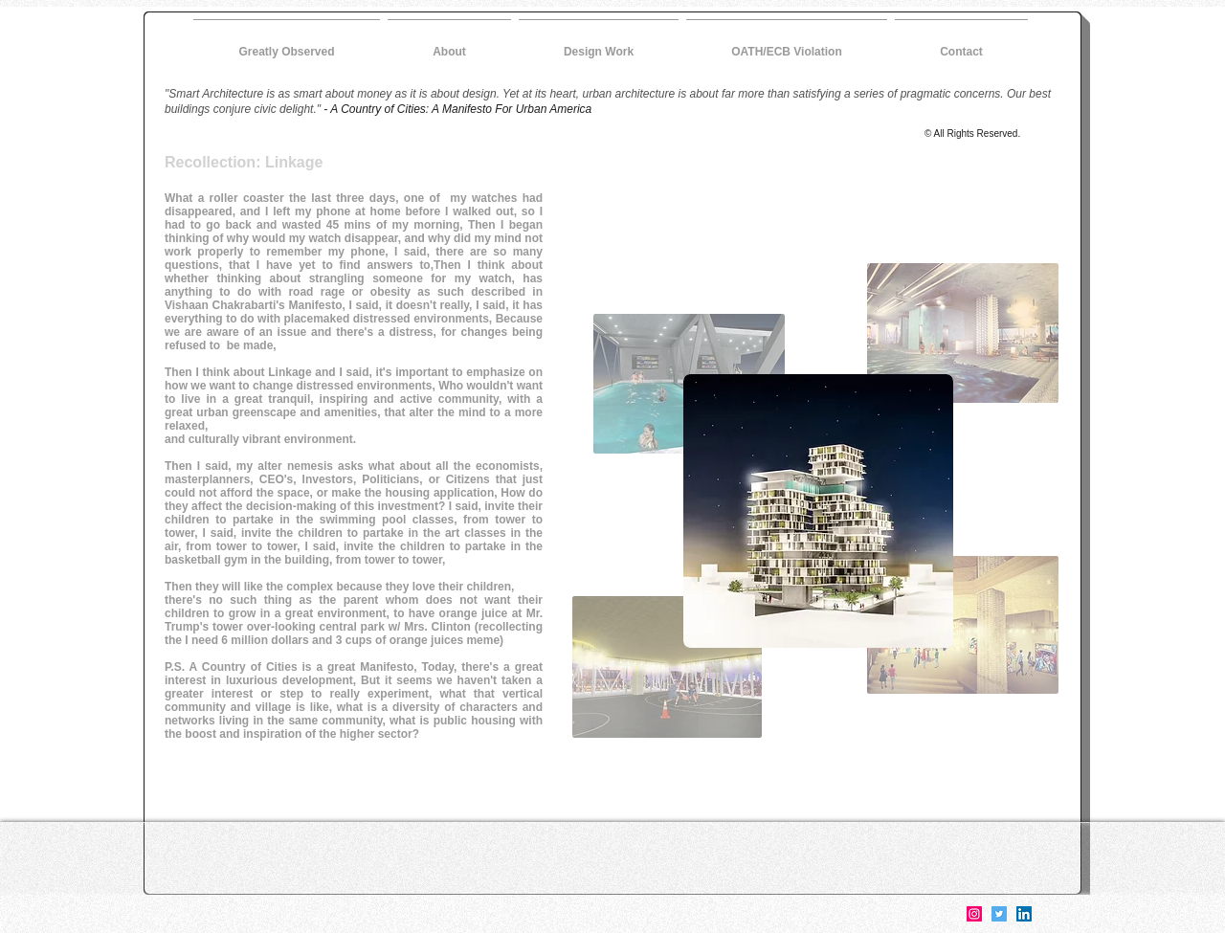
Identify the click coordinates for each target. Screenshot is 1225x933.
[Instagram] (974, 914)
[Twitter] (999, 914)
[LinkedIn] (1024, 914)
